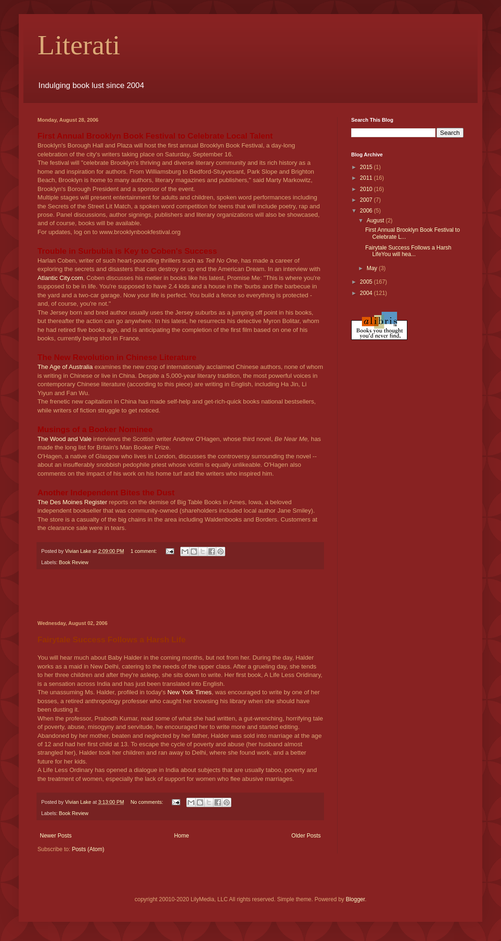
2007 (367, 200)
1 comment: (144, 551)
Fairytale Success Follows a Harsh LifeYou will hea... (408, 250)
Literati (78, 44)
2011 (367, 178)
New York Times (189, 692)
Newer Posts (56, 835)
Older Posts (306, 835)
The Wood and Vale (65, 438)
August (376, 220)
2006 (367, 210)
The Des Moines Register (73, 502)
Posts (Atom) (88, 849)
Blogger (355, 899)
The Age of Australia (66, 366)
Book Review (73, 562)
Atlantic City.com (60, 277)
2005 (367, 282)
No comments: (148, 802)
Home (181, 835)
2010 (367, 189)
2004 (367, 293)
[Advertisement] (180, 595)
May (373, 268)
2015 (367, 167)
